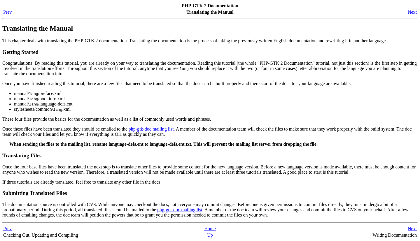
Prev (7, 12)
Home (210, 228)
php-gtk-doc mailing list (151, 128)
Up (210, 235)
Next (412, 12)
